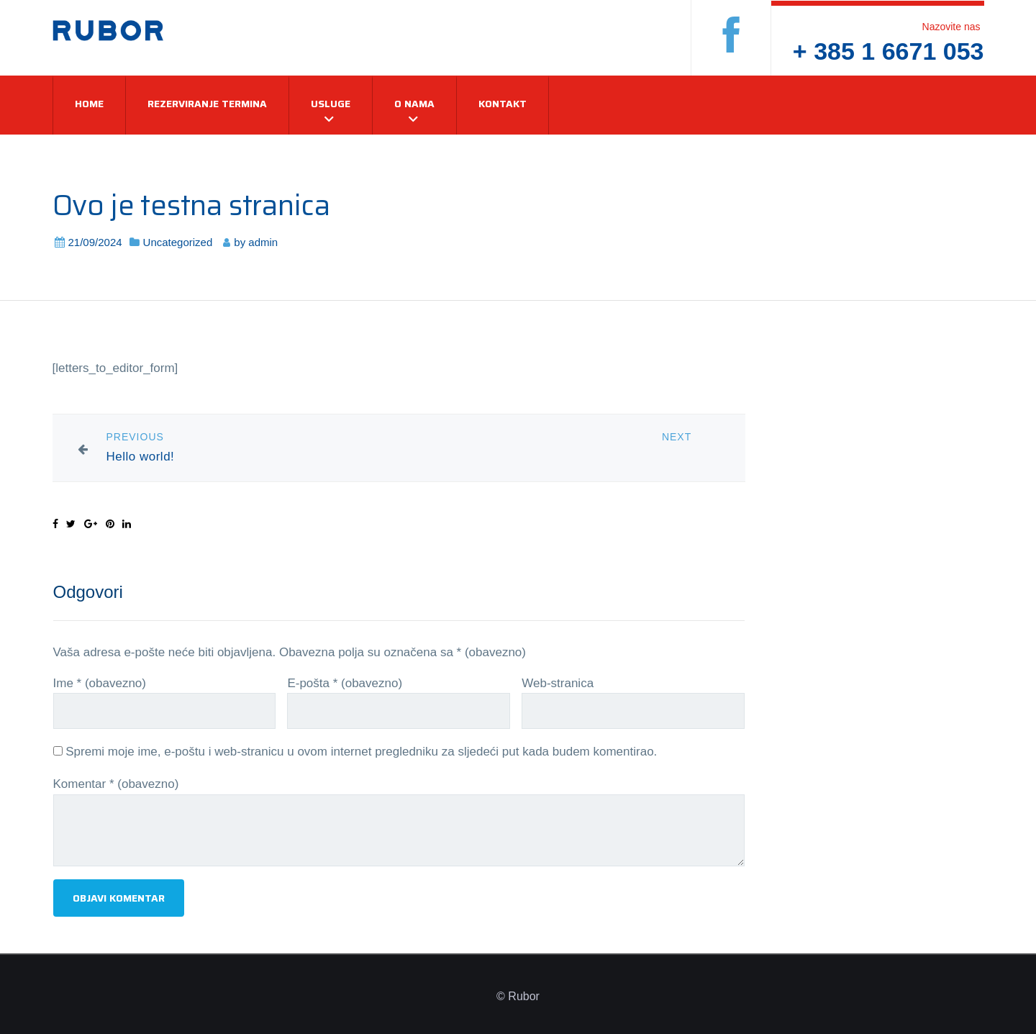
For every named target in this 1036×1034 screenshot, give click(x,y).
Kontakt (502, 104)
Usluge (330, 104)
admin (263, 242)
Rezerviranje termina (207, 104)
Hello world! (140, 456)
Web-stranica (558, 683)
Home (89, 104)
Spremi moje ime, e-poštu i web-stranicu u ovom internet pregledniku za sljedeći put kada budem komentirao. (361, 751)
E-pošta (344, 683)
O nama (414, 104)
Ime (99, 683)
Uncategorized (178, 242)
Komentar (116, 784)
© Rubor (518, 996)
